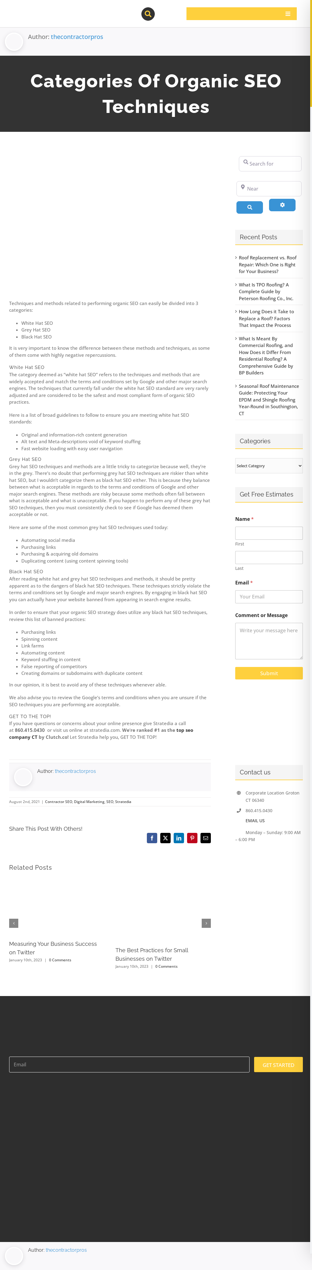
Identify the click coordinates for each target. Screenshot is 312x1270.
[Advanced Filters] (282, 205)
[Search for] (270, 163)
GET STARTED (278, 1064)
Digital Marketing (89, 801)
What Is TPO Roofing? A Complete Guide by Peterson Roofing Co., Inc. (266, 291)
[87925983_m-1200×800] (110, 223)
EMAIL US (255, 820)
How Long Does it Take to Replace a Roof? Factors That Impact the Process (266, 318)
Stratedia (123, 801)
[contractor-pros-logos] (39, 10)
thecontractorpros (77, 37)
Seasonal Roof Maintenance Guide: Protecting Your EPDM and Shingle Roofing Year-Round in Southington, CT (269, 399)
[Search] (249, 207)
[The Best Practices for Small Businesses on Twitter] (163, 881)
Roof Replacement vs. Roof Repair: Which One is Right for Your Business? (267, 264)
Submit (269, 673)
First (239, 543)
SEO (109, 801)
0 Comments (60, 960)
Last (239, 568)
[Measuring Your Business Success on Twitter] (57, 881)
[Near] (269, 188)
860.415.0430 (30, 730)
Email (244, 583)
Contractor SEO (58, 801)
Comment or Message (261, 615)
